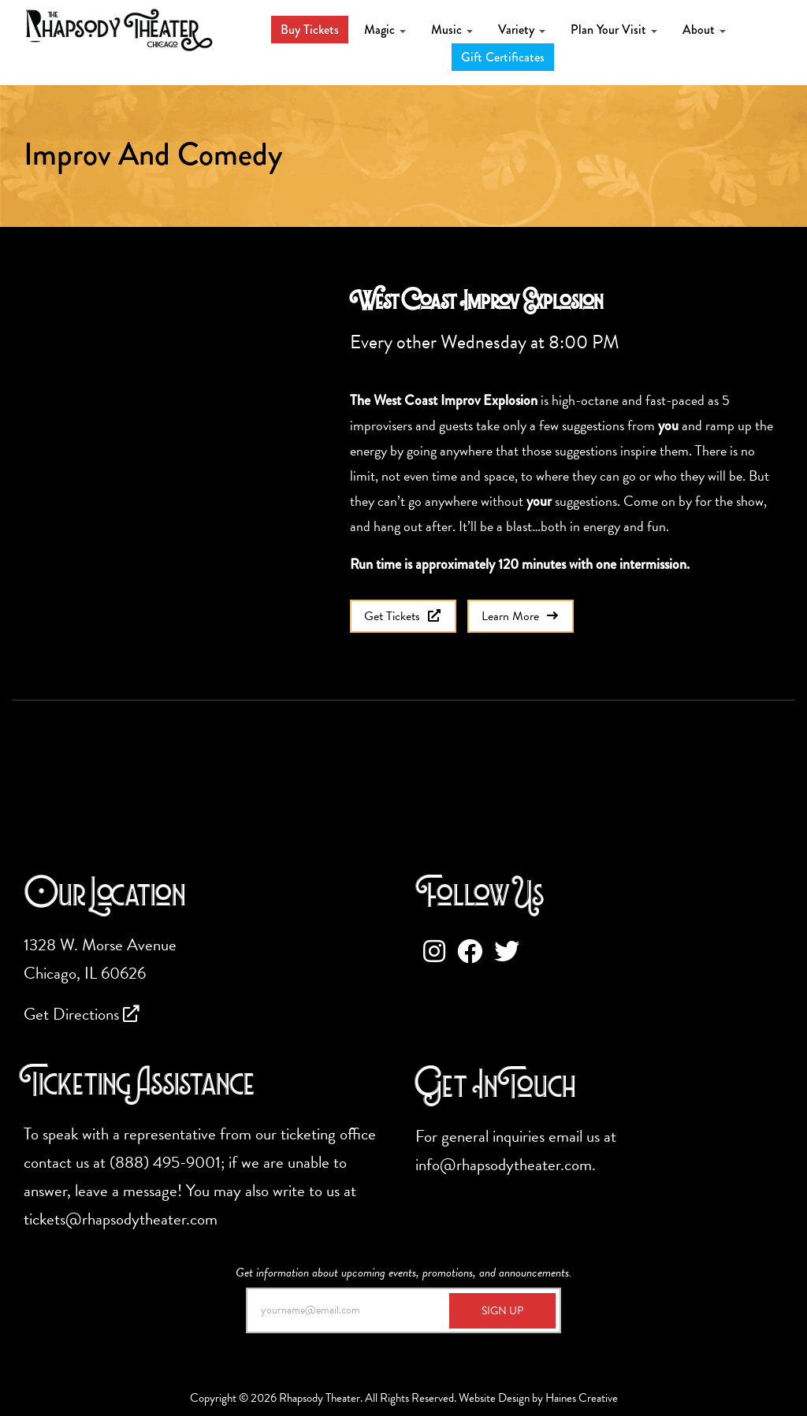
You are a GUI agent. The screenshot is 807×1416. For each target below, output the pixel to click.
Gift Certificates (503, 57)
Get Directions (81, 1014)
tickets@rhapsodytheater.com (121, 1219)
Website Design (494, 1398)
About (704, 29)
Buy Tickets (310, 29)
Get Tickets (403, 616)
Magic (385, 29)
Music (452, 29)
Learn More (521, 616)
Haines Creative (581, 1398)
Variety (521, 29)
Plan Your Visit (614, 29)
